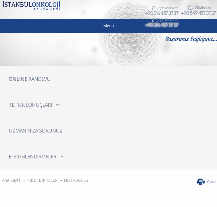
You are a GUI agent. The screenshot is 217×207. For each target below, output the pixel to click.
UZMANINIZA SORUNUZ (35, 130)
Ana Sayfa (11, 180)
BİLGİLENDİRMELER (36, 156)
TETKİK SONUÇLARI (34, 104)
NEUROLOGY (76, 180)
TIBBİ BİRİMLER (42, 180)
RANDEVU (30, 78)
